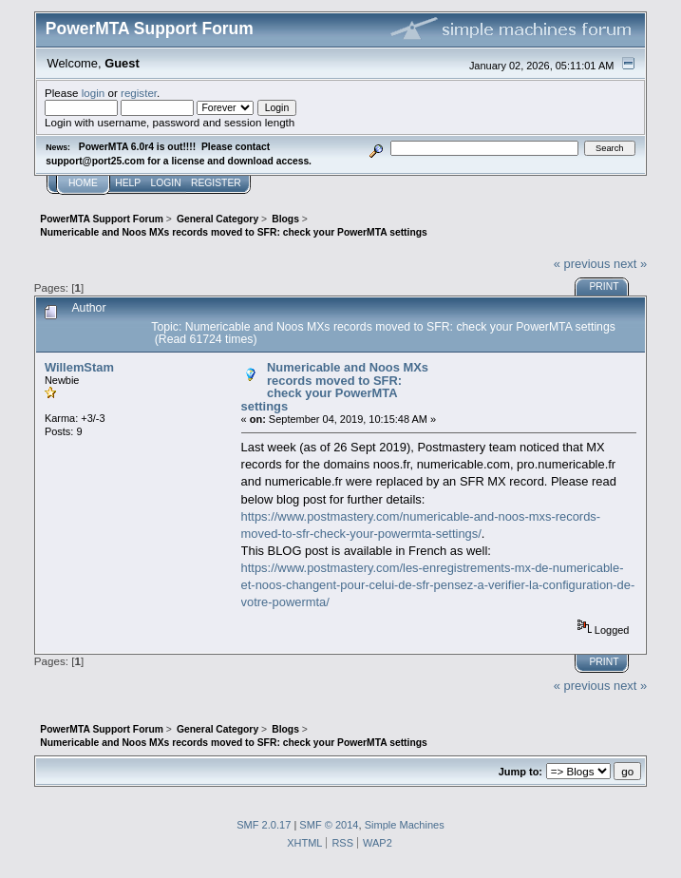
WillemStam (79, 367)
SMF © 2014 (328, 824)
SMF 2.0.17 (263, 824)
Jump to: (520, 771)
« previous (582, 264)
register (139, 92)
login (93, 92)
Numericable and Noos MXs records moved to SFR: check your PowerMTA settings (334, 386)
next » (630, 264)
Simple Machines (405, 824)
